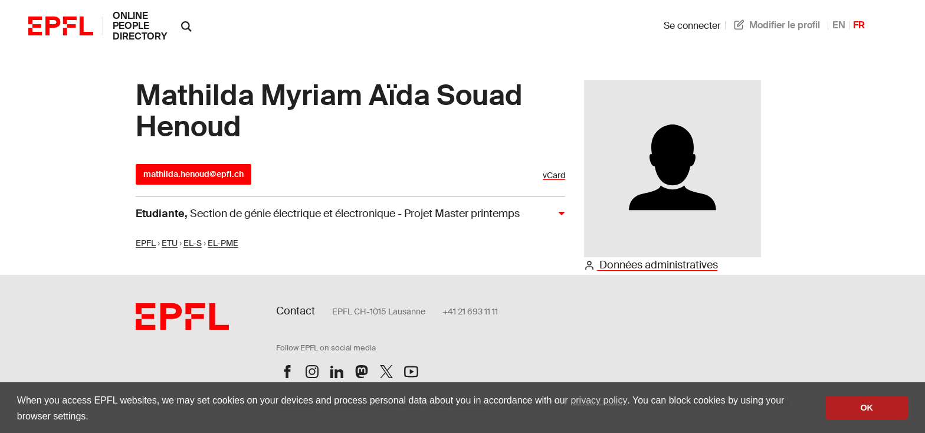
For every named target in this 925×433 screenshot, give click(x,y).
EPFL (146, 243)
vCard (554, 175)
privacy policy (598, 400)
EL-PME (223, 243)
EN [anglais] (838, 25)
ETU (170, 243)
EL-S (192, 243)
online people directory (140, 25)
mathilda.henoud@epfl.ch (193, 174)
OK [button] (866, 407)
